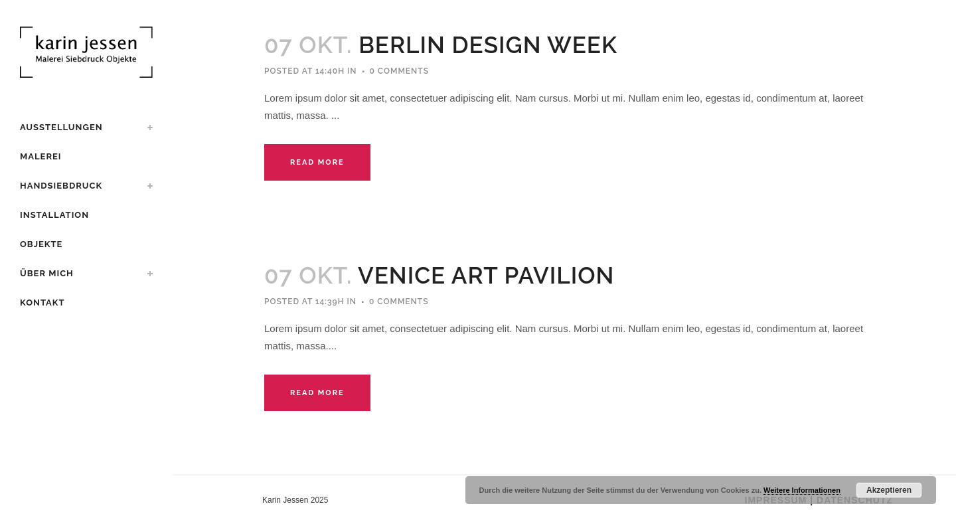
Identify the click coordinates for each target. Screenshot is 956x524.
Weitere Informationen (801, 490)
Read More (317, 162)
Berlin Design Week (487, 44)
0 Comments (400, 71)
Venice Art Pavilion (486, 275)
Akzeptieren (889, 490)
